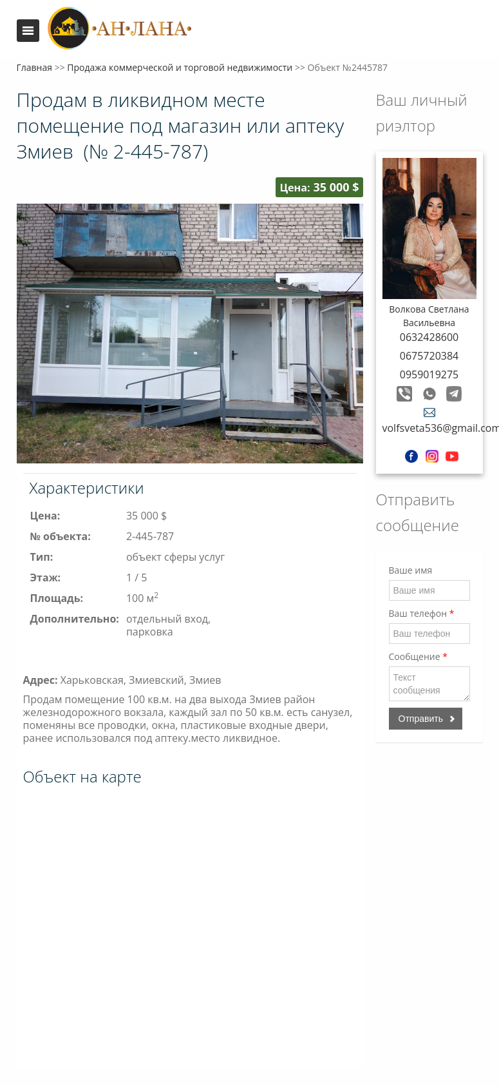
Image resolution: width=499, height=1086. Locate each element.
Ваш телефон (422, 613)
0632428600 (429, 337)
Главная (35, 67)
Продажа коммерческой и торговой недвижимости (179, 67)
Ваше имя (411, 570)
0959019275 (429, 374)
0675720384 (429, 356)
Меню (28, 30)
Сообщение (418, 656)
